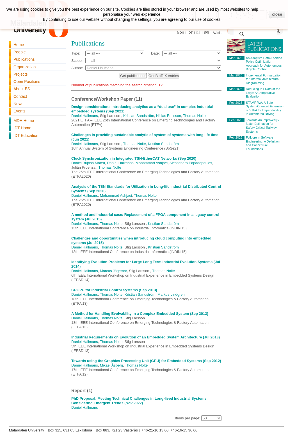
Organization (24, 67)
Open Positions (26, 81)
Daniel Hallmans (84, 116)
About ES (21, 89)
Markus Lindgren (171, 294)
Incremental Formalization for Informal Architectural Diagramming (264, 79)
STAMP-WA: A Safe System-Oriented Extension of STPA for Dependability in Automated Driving (265, 108)
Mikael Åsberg (111, 365)
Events (19, 111)
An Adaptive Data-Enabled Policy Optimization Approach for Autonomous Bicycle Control (264, 63)
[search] (256, 31)
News (18, 103)
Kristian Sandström (138, 116)
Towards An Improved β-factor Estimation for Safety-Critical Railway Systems (262, 125)
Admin (217, 32)
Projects (20, 74)
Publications (24, 59)
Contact (20, 96)
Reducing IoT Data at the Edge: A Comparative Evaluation (263, 92)
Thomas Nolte (194, 116)
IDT (190, 32)
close (277, 14)
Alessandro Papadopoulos (191, 163)
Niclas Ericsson (168, 116)
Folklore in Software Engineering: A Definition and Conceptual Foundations (263, 143)
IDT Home (22, 128)
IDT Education (25, 135)
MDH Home (23, 120)
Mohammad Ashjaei (152, 163)
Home (18, 44)
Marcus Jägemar (113, 271)
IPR (206, 32)
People (19, 52)
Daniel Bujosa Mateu (88, 163)
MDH (180, 32)
